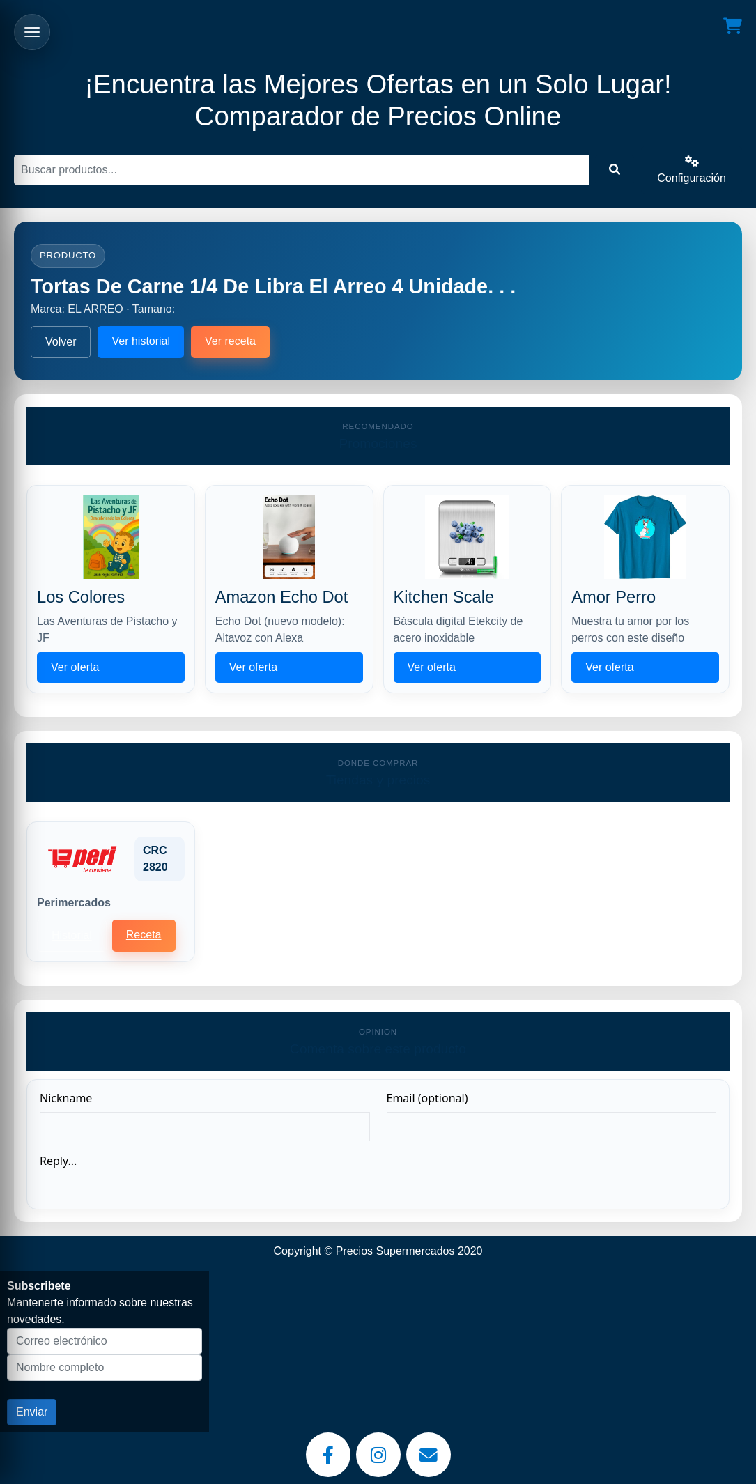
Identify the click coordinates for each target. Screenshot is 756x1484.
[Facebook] (328, 1454)
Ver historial (140, 341)
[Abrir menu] (32, 32)
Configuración (691, 169)
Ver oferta (75, 667)
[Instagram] (378, 1454)
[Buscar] (301, 170)
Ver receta (230, 341)
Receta (144, 935)
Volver (60, 342)
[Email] (428, 1454)
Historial (72, 935)
